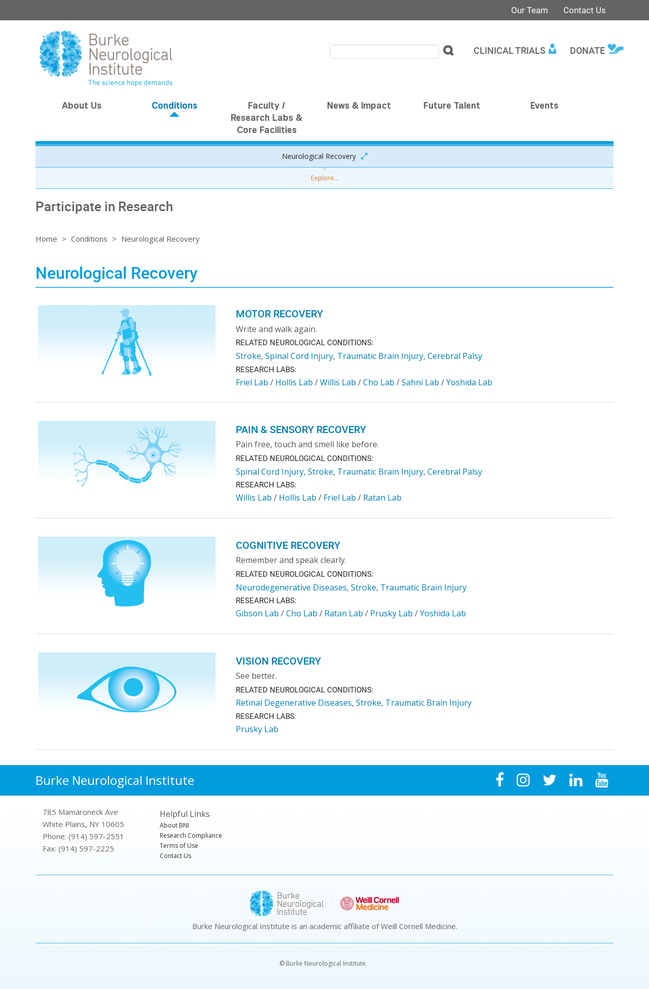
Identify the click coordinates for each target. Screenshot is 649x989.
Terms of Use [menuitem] (179, 845)
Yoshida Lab (469, 382)
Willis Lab (338, 382)
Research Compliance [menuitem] (191, 835)
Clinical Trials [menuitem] (510, 50)
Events (544, 107)
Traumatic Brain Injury (380, 355)
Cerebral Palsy (454, 355)
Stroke (248, 355)
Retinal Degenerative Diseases (294, 702)
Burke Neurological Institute (114, 780)
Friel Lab (252, 382)
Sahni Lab (420, 382)
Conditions (174, 107)
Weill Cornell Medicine (418, 926)
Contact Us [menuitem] (175, 855)
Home (46, 239)
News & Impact (359, 107)
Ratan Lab (382, 497)
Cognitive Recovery (288, 545)
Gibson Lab (257, 613)
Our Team (529, 10)
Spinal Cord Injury (299, 355)
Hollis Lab (294, 382)
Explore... (325, 177)
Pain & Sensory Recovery (301, 429)
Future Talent (451, 107)
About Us (81, 107)
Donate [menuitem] (587, 50)
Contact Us (584, 10)
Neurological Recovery (319, 156)
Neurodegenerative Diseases (291, 587)
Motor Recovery (279, 313)
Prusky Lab (391, 613)
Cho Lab (378, 382)
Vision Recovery (278, 661)
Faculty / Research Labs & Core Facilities (266, 119)
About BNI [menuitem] (174, 825)
